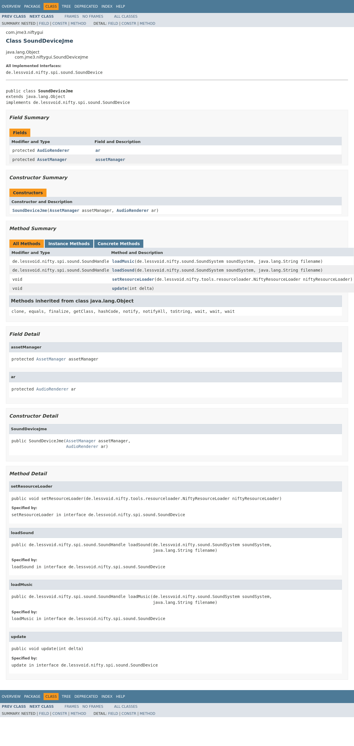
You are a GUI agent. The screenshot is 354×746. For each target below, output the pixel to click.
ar (97, 150)
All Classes (125, 16)
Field (44, 23)
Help (120, 6)
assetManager (110, 159)
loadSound (123, 270)
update (119, 288)
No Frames (92, 16)
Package (32, 6)
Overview (11, 6)
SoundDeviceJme (29, 210)
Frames (72, 16)
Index (107, 6)
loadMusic (123, 261)
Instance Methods (68, 243)
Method (78, 23)
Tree (66, 6)
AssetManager (52, 159)
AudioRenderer (53, 150)
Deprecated (86, 6)
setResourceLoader (133, 279)
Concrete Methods (119, 243)
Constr (59, 23)
